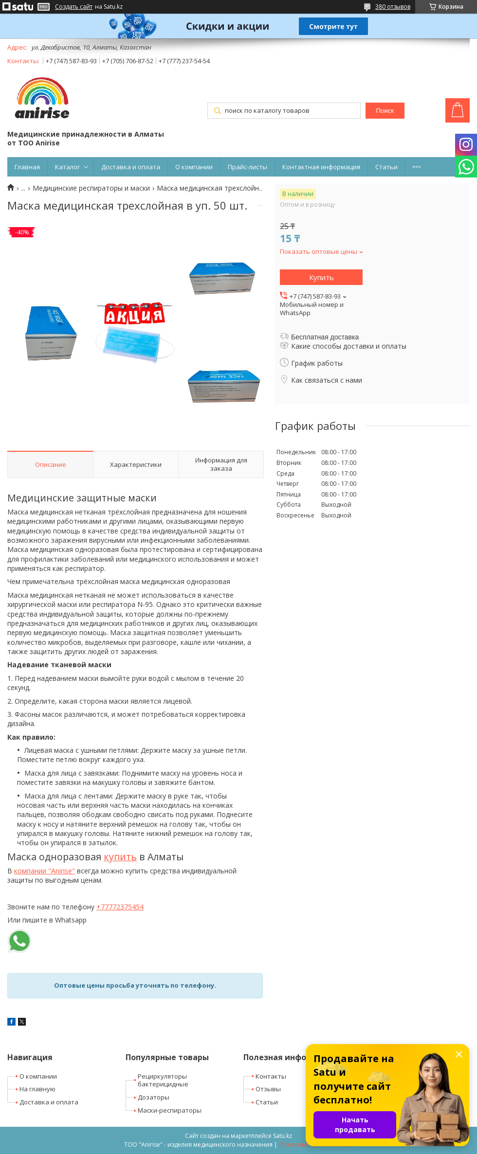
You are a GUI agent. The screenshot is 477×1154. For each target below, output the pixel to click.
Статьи (386, 166)
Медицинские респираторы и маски (91, 188)
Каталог (67, 166)
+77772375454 (120, 906)
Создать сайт (73, 6)
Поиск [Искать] (385, 110)
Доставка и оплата (130, 166)
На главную (37, 1088)
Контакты (271, 1076)
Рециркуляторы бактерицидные (163, 1080)
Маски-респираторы (170, 1110)
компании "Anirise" (44, 870)
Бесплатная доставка (325, 337)
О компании (194, 166)
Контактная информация (321, 166)
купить (120, 856)
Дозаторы (153, 1097)
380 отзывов (392, 6)
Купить (321, 277)
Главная (27, 166)
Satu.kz (282, 1136)
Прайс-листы (247, 166)
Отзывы (268, 1088)
